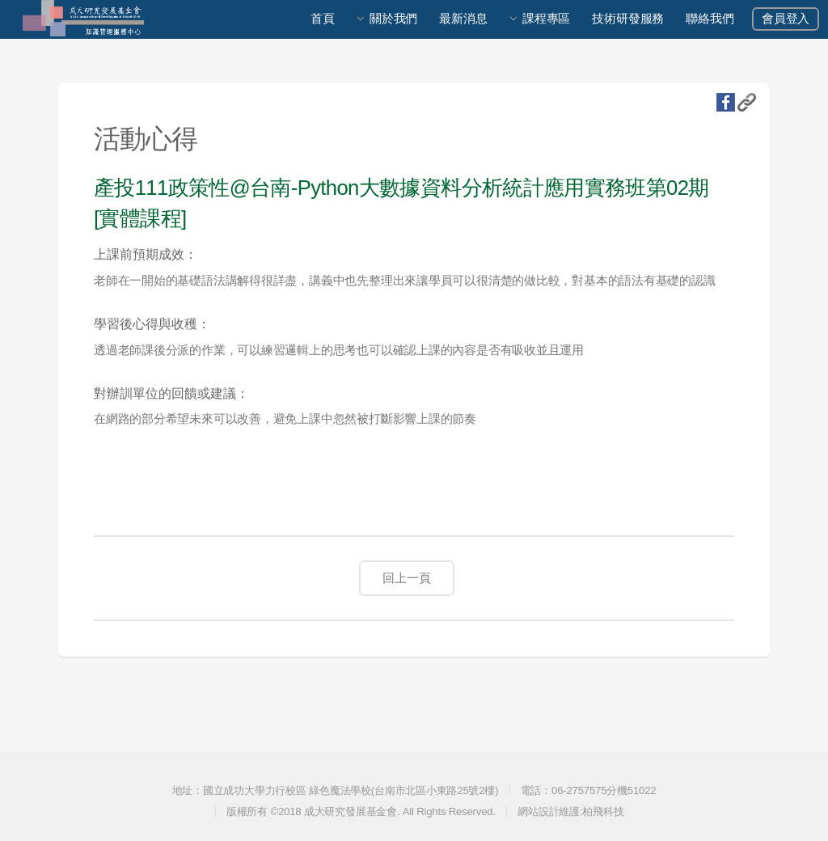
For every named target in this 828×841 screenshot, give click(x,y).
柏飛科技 (602, 811)
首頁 (322, 18)
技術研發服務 (628, 18)
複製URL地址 (746, 102)
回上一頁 (406, 578)
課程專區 (546, 18)
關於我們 (393, 18)
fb (725, 102)
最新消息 (463, 18)
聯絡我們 (709, 18)
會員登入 (785, 18)
